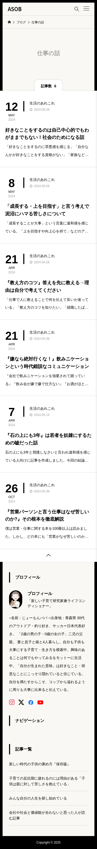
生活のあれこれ (42, 103)
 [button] (48, 555)
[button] (86, 8)
